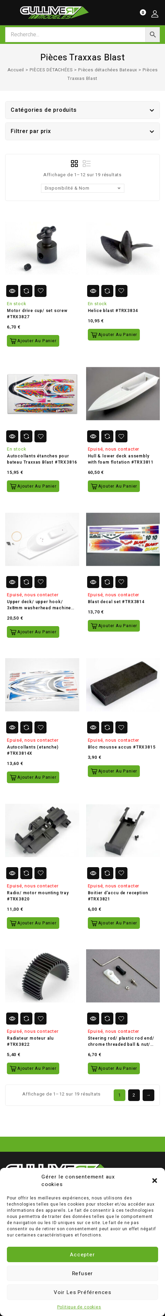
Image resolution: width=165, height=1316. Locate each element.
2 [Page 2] (134, 1095)
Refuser (82, 1273)
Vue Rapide (12, 291)
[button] (154, 1180)
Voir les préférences (82, 1292)
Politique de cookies (79, 1307)
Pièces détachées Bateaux (107, 70)
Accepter (82, 1254)
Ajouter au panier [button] (36, 341)
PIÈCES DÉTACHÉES (51, 70)
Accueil (16, 70)
